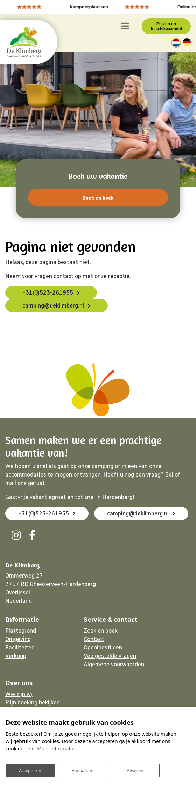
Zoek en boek (98, 198)
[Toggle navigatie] (125, 26)
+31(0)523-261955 (47, 292)
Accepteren (30, 771)
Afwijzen (135, 771)
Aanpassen (82, 771)
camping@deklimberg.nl (53, 305)
